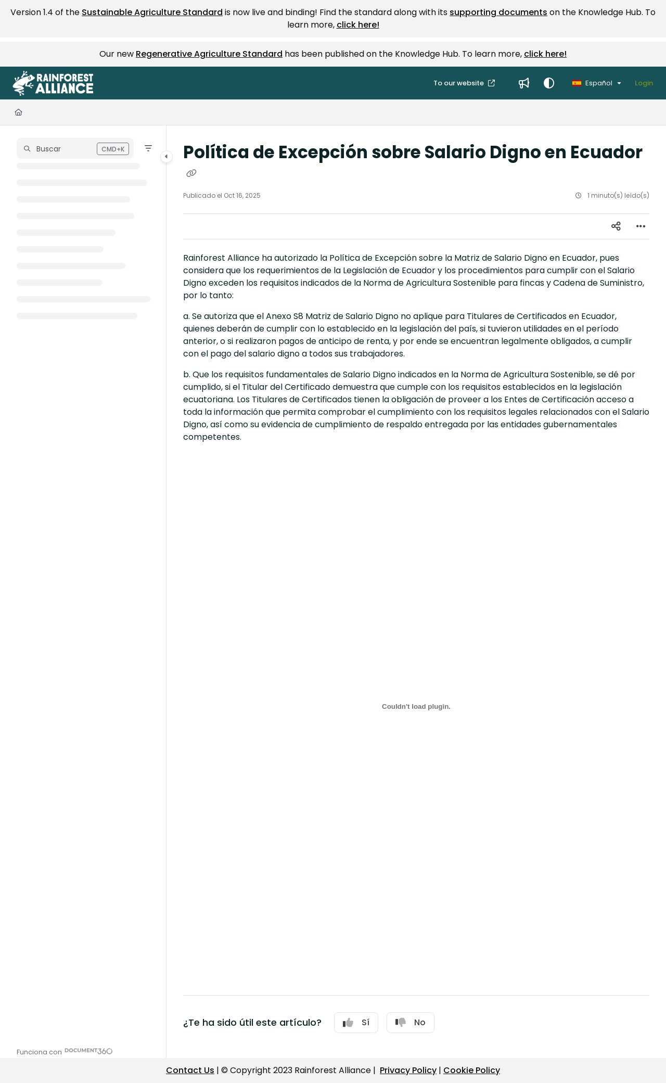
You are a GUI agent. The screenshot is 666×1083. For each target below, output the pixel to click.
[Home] (18, 112)
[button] (52, 83)
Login (644, 83)
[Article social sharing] (616, 226)
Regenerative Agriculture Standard (209, 54)
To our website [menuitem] (459, 83)
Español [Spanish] (592, 83)
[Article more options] (641, 226)
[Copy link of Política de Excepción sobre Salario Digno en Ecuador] (191, 173)
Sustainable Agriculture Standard (152, 12)
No (410, 1022)
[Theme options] (549, 83)
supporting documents (498, 12)
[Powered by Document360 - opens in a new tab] (65, 1050)
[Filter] (148, 148)
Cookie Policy (471, 1070)
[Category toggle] (166, 156)
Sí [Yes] (356, 1022)
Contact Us (190, 1070)
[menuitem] (524, 83)
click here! (358, 25)
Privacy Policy (408, 1070)
